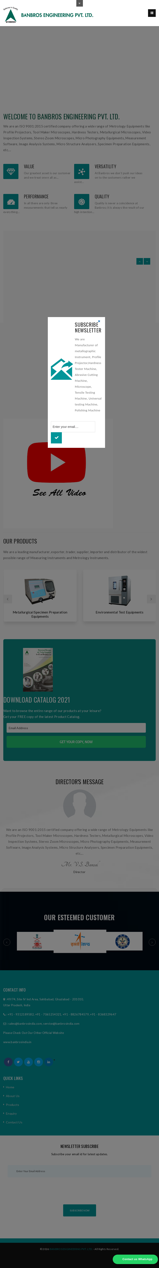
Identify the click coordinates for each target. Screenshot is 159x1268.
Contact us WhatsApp (137, 1259)
